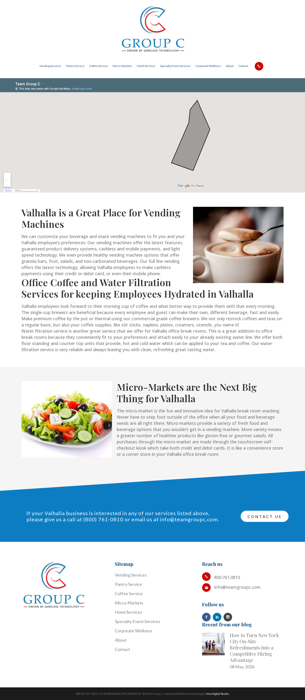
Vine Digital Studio (217, 693)
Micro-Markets (129, 602)
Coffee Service (129, 593)
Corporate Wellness (133, 630)
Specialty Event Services (137, 621)
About (121, 640)
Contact (122, 649)
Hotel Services (128, 612)
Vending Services (131, 575)
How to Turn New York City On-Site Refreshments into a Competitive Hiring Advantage (254, 647)
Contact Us (265, 516)
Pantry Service (128, 584)
